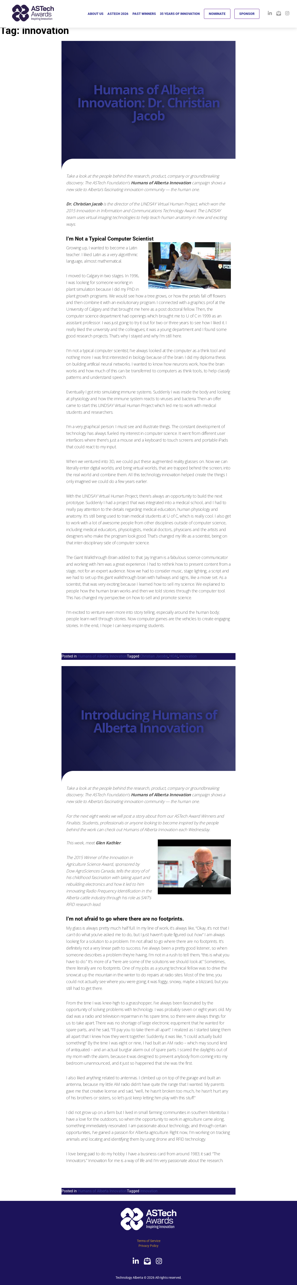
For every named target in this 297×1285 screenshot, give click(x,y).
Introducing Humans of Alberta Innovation (149, 721)
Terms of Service (148, 1241)
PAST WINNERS (144, 14)
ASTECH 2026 (117, 14)
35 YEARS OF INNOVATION (180, 14)
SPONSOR (247, 14)
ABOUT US (95, 14)
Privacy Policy (148, 1246)
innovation (188, 656)
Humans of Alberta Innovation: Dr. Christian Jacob (148, 102)
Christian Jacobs (154, 656)
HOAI (173, 656)
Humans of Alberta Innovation (102, 656)
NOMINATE (217, 14)
